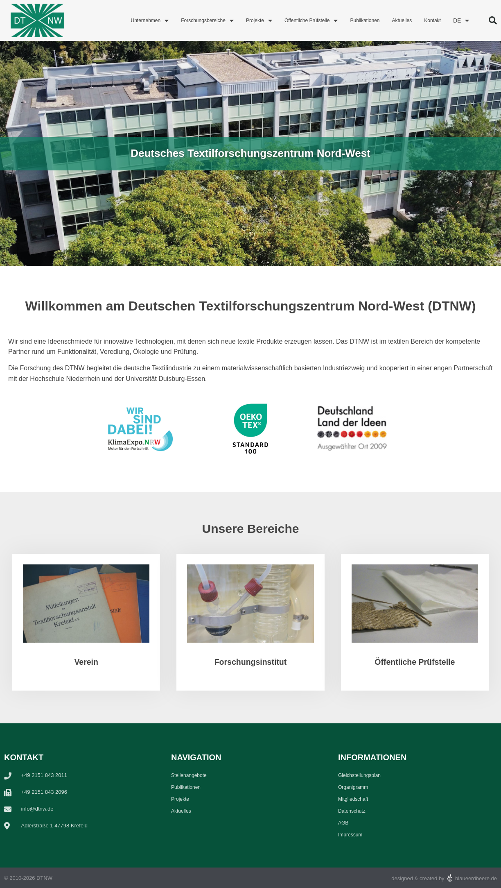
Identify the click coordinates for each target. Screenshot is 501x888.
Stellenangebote (189, 775)
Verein (86, 661)
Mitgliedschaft (353, 799)
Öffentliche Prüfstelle (311, 20)
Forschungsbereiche (207, 20)
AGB (343, 823)
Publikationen (364, 20)
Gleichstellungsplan (359, 775)
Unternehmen (150, 20)
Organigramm (353, 787)
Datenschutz (352, 811)
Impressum (350, 835)
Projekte (259, 20)
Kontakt (432, 20)
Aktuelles (402, 20)
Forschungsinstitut (250, 661)
